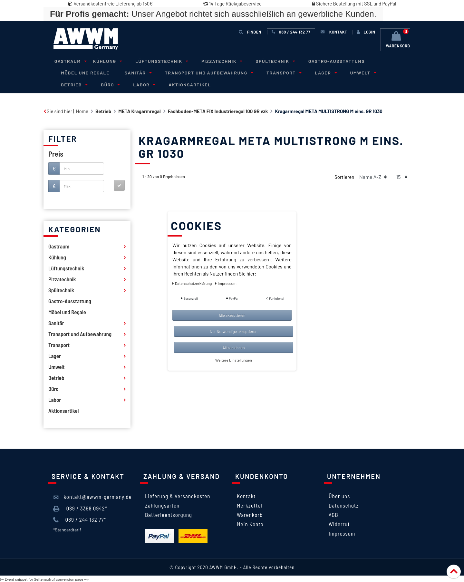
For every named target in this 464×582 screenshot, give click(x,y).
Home (82, 110)
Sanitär (134, 72)
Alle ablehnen (233, 347)
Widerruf (339, 523)
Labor (100, 84)
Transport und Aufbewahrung (203, 72)
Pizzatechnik (214, 60)
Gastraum (68, 60)
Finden (250, 31)
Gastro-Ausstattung (326, 60)
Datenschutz (344, 504)
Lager (316, 72)
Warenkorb (250, 514)
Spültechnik (266, 60)
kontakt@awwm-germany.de (92, 496)
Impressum (342, 532)
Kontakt (246, 495)
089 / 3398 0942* (80, 507)
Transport (276, 72)
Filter (62, 138)
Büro (68, 84)
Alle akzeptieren (231, 315)
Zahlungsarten (162, 504)
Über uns (339, 495)
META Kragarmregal (139, 110)
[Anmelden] (365, 31)
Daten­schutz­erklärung (192, 283)
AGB (333, 514)
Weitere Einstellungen (233, 360)
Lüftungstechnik (155, 60)
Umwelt (352, 72)
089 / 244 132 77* (79, 519)
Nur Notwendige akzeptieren (233, 331)
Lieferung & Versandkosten (177, 495)
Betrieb (389, 72)
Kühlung (103, 60)
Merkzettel (249, 504)
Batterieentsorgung (168, 514)
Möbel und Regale (84, 72)
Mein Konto (250, 523)
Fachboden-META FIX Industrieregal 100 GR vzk (218, 110)
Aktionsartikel (145, 84)
